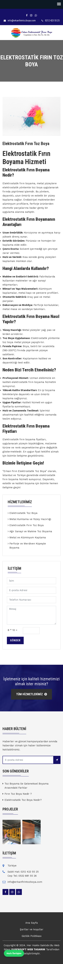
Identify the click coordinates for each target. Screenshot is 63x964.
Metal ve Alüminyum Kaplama (27, 537)
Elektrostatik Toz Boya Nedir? (23, 799)
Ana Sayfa (31, 922)
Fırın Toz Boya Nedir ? (18, 793)
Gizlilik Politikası (31, 936)
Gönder (15, 640)
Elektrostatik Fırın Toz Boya (26, 525)
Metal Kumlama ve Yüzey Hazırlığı (30, 519)
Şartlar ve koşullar (31, 929)
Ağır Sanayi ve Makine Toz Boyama (30, 531)
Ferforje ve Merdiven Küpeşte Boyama (27, 545)
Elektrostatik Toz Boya (23, 513)
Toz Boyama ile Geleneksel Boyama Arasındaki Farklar (27, 785)
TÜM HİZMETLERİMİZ (31, 694)
